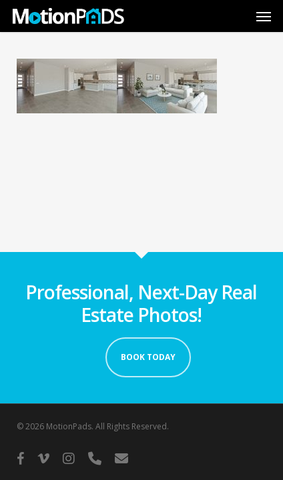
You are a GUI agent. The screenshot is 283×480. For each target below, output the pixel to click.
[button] (263, 16)
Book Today (148, 357)
